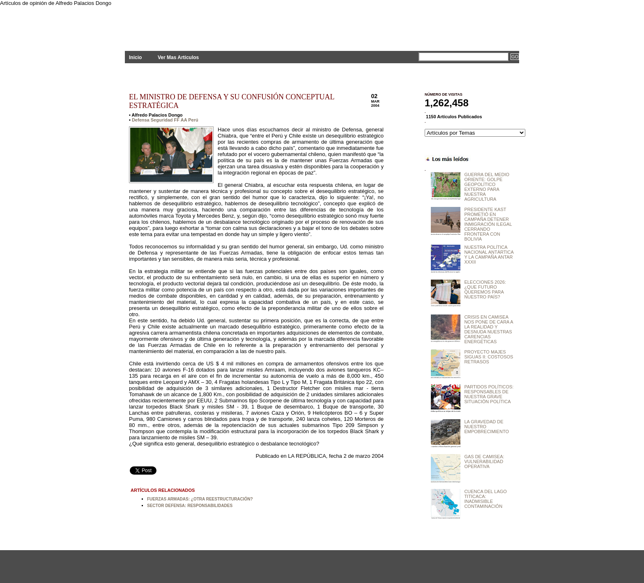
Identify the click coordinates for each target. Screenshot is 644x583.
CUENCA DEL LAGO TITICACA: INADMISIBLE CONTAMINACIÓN (485, 499)
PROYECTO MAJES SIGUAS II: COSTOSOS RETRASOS (488, 356)
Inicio (135, 57)
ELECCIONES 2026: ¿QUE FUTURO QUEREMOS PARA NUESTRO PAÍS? (485, 289)
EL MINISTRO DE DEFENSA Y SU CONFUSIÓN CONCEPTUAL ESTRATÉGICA (231, 101)
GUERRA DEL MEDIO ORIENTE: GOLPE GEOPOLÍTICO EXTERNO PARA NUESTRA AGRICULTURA (486, 187)
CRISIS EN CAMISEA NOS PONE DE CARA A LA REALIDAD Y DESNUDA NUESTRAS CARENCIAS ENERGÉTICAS (488, 329)
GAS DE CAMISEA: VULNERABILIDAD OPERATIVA (484, 461)
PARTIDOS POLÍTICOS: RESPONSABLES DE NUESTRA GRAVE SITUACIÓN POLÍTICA (488, 394)
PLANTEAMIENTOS (199, 23)
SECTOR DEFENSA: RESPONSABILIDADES (189, 505)
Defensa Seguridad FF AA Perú (165, 119)
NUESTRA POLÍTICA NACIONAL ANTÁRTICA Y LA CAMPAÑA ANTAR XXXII (488, 254)
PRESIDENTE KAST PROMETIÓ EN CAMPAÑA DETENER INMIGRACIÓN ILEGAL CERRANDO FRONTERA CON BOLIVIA (488, 224)
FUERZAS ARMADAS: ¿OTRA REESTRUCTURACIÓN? (200, 499)
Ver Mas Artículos (178, 57)
